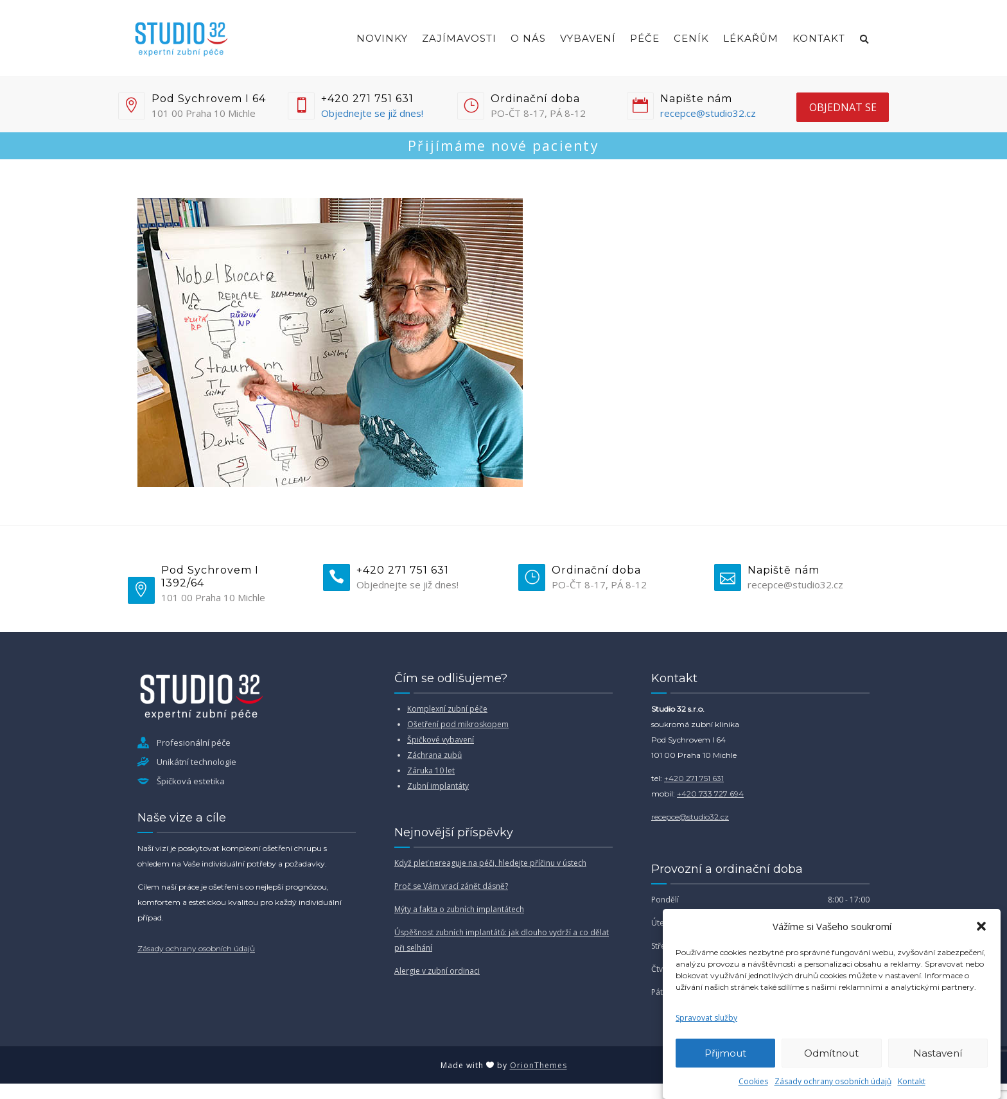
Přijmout (725, 1053)
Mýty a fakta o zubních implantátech (459, 909)
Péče (645, 38)
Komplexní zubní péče (447, 708)
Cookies (753, 1081)
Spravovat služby (706, 1017)
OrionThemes (538, 1065)
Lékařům (750, 38)
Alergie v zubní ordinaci (437, 970)
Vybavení (588, 38)
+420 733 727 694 (710, 793)
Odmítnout (831, 1053)
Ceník (691, 38)
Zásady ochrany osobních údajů (833, 1081)
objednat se (843, 107)
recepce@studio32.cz (708, 113)
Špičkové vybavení (440, 739)
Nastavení (937, 1053)
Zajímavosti (459, 38)
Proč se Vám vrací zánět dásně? (451, 886)
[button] (981, 926)
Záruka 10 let (431, 770)
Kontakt (911, 1081)
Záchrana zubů (434, 755)
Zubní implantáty (438, 785)
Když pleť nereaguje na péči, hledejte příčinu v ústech (490, 862)
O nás (528, 38)
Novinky (382, 38)
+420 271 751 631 (694, 778)
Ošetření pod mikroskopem (458, 724)
